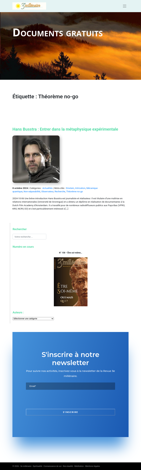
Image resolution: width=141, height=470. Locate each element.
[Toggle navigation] (125, 6)
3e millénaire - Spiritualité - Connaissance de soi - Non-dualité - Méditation (52, 466)
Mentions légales (92, 466)
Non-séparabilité (32, 191)
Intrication (80, 188)
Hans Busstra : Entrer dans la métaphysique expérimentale (65, 129)
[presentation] (51, 399)
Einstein (70, 188)
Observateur (47, 191)
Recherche (60, 191)
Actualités (47, 188)
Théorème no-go (74, 191)
